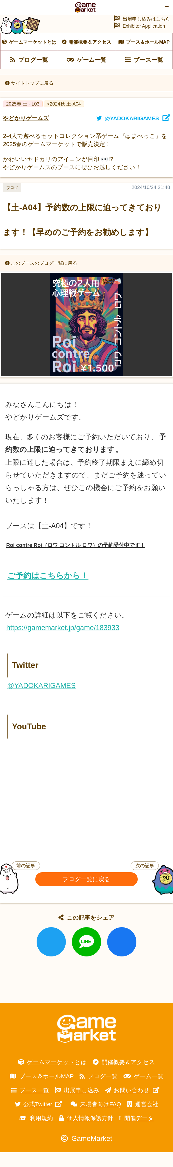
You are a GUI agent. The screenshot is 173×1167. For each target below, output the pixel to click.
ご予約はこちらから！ (47, 590)
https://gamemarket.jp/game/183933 (62, 642)
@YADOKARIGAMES (41, 700)
